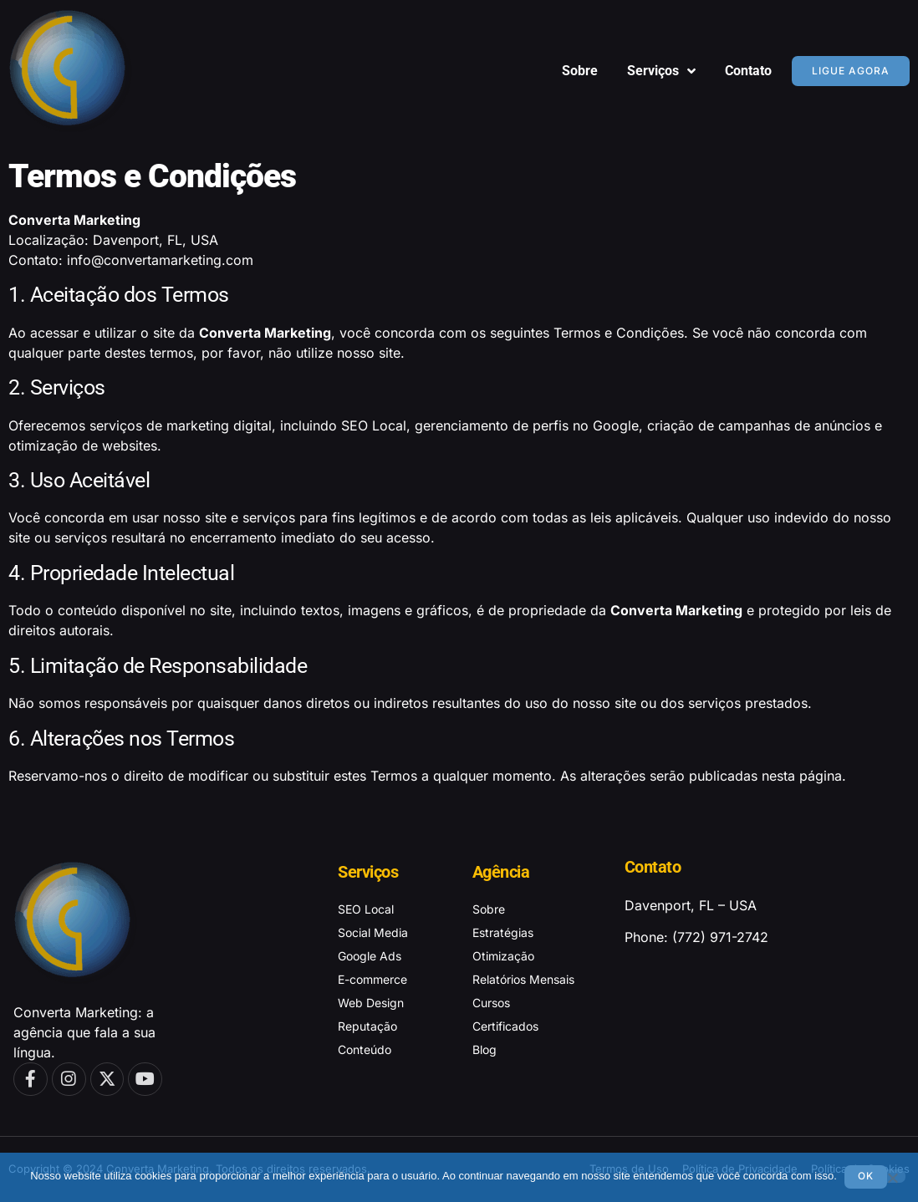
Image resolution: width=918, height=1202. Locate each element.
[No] (892, 1175)
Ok (867, 1175)
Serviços (661, 71)
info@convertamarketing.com (160, 260)
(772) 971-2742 (720, 937)
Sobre (580, 71)
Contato (748, 71)
